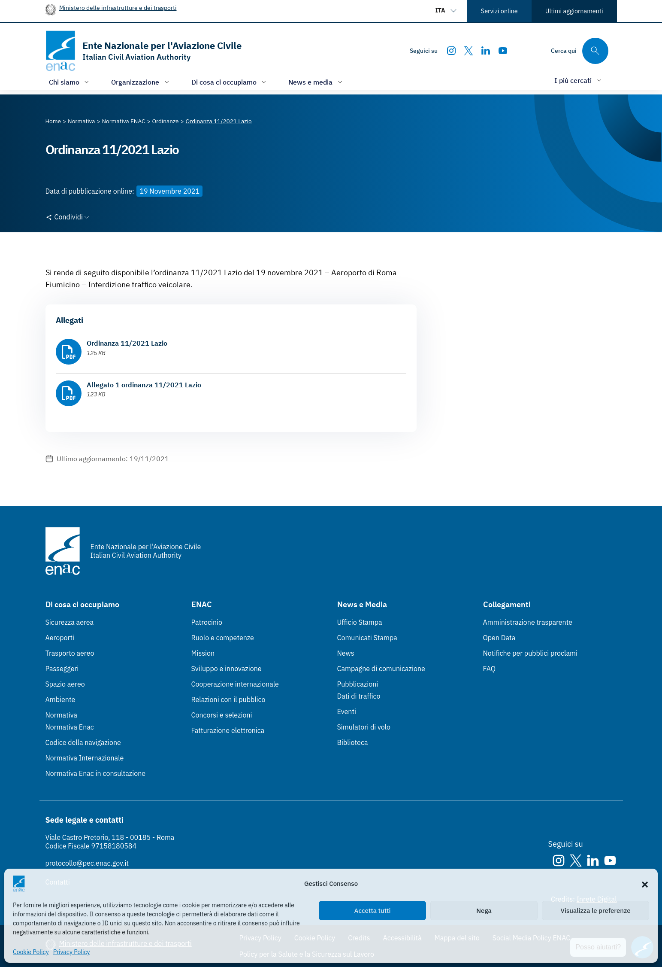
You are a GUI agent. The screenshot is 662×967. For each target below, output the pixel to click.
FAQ (489, 668)
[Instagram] (451, 50)
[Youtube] (503, 50)
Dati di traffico (359, 696)
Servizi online (499, 11)
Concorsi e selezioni (221, 715)
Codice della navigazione (83, 742)
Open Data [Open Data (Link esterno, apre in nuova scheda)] (499, 637)
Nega (483, 910)
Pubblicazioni (357, 684)
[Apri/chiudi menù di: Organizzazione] (141, 82)
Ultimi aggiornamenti (574, 11)
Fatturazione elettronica (228, 730)
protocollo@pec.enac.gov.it (87, 863)
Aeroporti (60, 637)
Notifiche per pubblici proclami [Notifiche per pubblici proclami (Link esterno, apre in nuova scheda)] (530, 653)
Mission (203, 653)
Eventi (347, 711)
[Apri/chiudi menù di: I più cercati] (578, 80)
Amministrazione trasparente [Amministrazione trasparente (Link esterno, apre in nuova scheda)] (528, 622)
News (345, 653)
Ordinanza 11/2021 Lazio (127, 343)
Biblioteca (352, 742)
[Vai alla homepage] (143, 51)
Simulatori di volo (363, 727)
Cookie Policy (31, 952)
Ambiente (60, 699)
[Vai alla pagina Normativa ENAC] (123, 121)
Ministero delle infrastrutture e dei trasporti (118, 7)
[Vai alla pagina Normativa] (81, 121)
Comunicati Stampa (367, 637)
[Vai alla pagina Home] (53, 121)
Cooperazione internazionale (235, 684)
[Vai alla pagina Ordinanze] (165, 121)
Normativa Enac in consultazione (95, 773)
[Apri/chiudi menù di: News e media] (316, 82)
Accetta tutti (372, 910)
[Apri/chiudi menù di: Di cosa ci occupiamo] (230, 82)
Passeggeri (62, 668)
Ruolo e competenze (222, 637)
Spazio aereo (65, 684)
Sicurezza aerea (69, 622)
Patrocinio (207, 622)
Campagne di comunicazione (381, 668)
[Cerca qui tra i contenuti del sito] (579, 51)
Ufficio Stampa (359, 622)
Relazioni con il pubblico (228, 699)
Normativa (61, 715)
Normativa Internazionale (84, 758)
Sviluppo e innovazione (226, 668)
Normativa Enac (69, 727)
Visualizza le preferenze (596, 910)
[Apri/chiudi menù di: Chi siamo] (69, 82)
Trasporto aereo (69, 653)
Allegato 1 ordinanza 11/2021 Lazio (144, 384)
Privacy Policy (71, 952)
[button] (645, 883)
